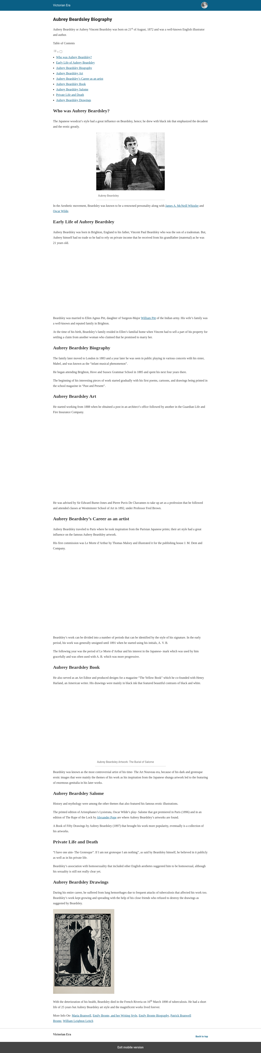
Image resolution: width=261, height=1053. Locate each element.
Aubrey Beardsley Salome (72, 89)
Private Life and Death (70, 94)
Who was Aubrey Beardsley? (74, 57)
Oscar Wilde (60, 211)
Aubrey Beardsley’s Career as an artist (79, 78)
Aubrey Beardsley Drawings (73, 100)
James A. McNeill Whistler (182, 205)
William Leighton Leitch (78, 1021)
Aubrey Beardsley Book (71, 84)
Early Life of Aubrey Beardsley (75, 62)
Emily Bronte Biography (154, 1015)
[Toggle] (61, 51)
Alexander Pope (107, 817)
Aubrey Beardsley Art (69, 73)
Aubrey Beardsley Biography (74, 68)
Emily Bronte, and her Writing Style (115, 1015)
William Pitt (148, 318)
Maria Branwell (81, 1015)
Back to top (202, 1036)
